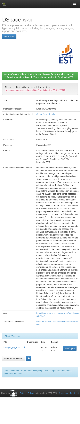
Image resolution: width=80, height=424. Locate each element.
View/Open (70, 348)
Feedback (74, 393)
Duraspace (63, 393)
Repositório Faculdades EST (18, 74)
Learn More (9, 37)
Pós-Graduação (14, 77)
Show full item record (13, 358)
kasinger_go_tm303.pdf (14, 347)
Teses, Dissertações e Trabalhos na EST (54, 74)
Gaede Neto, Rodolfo (46, 114)
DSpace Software (28, 393)
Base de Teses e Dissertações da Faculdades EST (49, 77)
